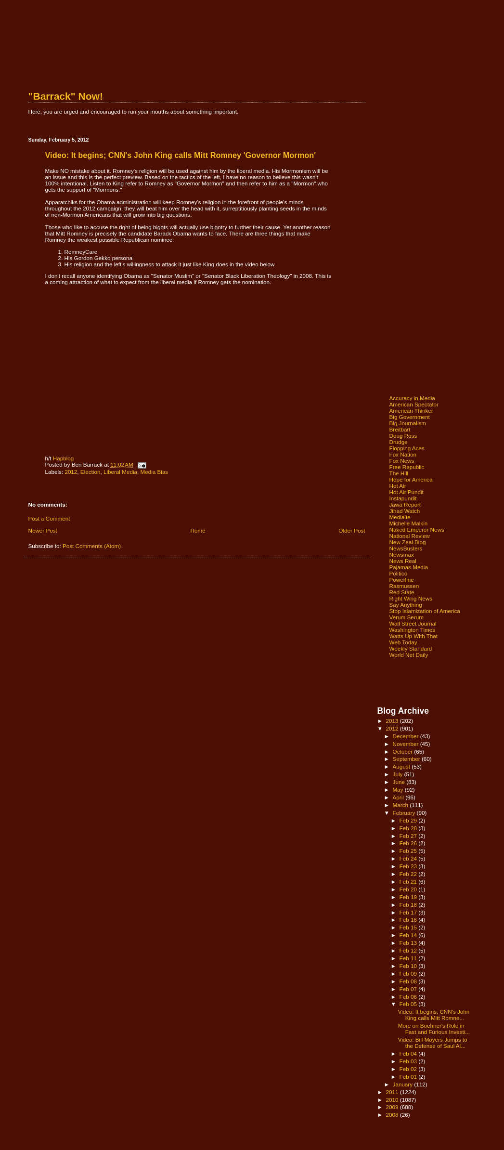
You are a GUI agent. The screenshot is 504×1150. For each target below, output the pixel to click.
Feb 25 (409, 851)
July (398, 774)
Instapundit (403, 498)
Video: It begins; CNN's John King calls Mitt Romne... (434, 1014)
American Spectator (414, 404)
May (399, 789)
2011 (393, 1092)
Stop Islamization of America (424, 611)
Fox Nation (402, 454)
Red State (401, 592)
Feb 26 (409, 843)
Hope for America (411, 479)
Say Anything (405, 604)
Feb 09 (409, 973)
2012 (71, 472)
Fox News (401, 460)
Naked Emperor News (416, 529)
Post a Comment (49, 518)
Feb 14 (409, 935)
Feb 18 (409, 905)
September (407, 759)
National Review (409, 536)
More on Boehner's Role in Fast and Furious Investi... (434, 1028)
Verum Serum (406, 617)
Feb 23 (409, 866)
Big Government (409, 417)
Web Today (403, 642)
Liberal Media (120, 472)
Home (198, 530)
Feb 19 (409, 897)
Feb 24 (409, 858)
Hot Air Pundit (406, 492)
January (403, 1084)
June (400, 782)
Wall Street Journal (413, 623)
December (406, 736)
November (406, 744)
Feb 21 (409, 881)
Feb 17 (409, 912)
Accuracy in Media (412, 398)
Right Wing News (411, 598)
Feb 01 (409, 1076)
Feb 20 (409, 889)
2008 (393, 1114)
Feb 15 (409, 927)
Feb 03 (409, 1061)
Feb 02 (409, 1069)
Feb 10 (409, 966)
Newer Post (42, 530)
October (403, 751)
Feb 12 (409, 950)
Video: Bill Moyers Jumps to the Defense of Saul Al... (432, 1042)
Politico (398, 573)
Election (90, 472)
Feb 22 (409, 874)
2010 (393, 1100)
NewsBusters (406, 548)
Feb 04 (409, 1053)
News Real (402, 561)
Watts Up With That (413, 636)
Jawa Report (405, 504)
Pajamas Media (408, 567)
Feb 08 (409, 981)
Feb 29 (409, 820)
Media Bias (154, 472)
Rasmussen (404, 586)
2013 (393, 721)
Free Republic (407, 467)
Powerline (401, 579)
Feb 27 (409, 836)
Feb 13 (409, 943)
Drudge (398, 442)
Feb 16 (409, 919)
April (399, 797)
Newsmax (401, 554)
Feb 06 (409, 996)
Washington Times (412, 630)
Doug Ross (403, 435)
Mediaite (400, 517)
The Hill (399, 473)
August (402, 766)
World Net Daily (408, 655)
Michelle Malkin (408, 523)
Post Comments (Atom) (92, 546)
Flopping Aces (407, 448)
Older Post (351, 530)
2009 (393, 1107)
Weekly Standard (410, 648)
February (405, 813)
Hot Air (397, 486)
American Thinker (411, 410)
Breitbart (400, 429)
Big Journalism (407, 423)
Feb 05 (409, 1004)
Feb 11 (409, 958)
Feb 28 (409, 828)
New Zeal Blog (407, 542)
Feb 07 (409, 989)
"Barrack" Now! (65, 96)
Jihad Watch (404, 511)
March (401, 805)
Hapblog (63, 458)
